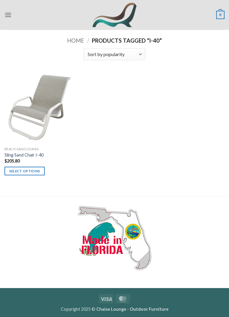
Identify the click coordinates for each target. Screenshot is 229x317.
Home (75, 40)
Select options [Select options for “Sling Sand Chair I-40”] (24, 171)
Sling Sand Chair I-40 (24, 154)
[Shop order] (114, 54)
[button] (8, 14)
